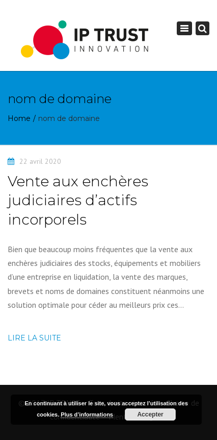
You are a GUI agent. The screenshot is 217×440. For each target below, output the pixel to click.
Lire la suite (34, 338)
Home (19, 118)
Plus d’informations (87, 414)
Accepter (150, 414)
